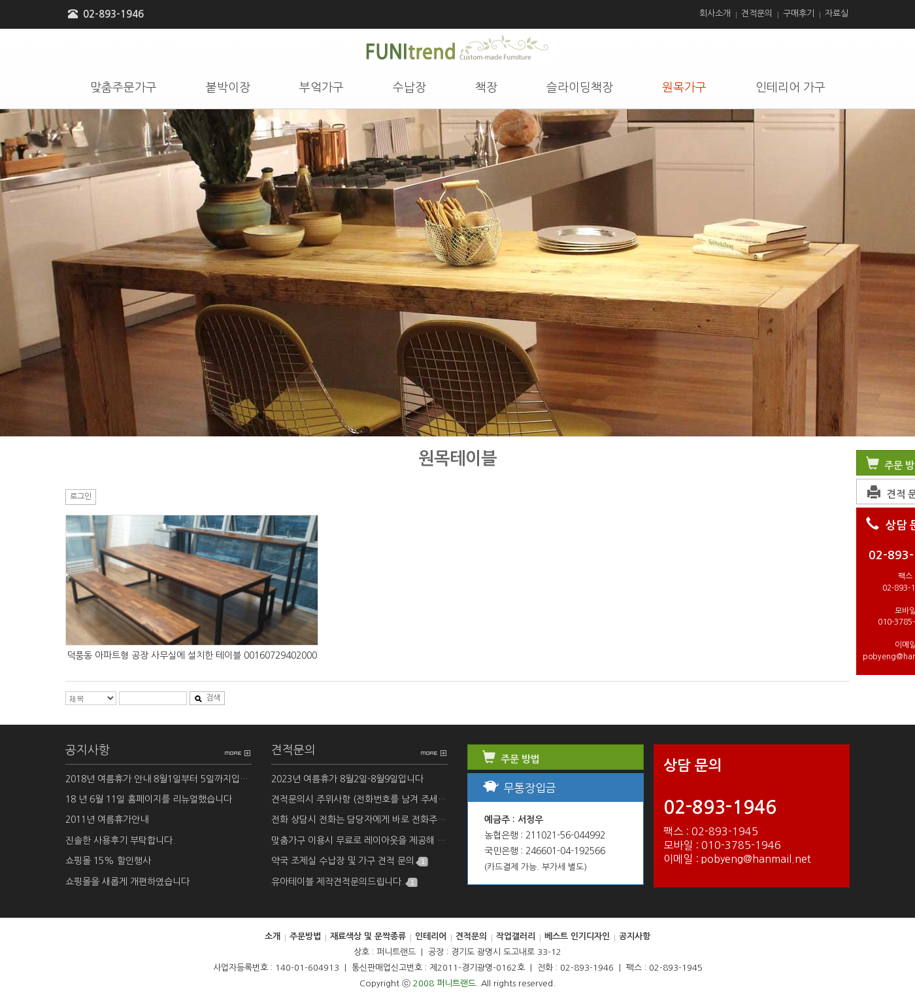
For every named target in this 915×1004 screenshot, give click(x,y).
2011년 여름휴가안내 (106, 819)
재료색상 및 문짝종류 (368, 936)
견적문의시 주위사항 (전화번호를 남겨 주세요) (359, 800)
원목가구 (684, 88)
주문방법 (305, 936)
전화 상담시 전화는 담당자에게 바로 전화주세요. (359, 820)
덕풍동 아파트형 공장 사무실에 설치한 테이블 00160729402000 (192, 655)
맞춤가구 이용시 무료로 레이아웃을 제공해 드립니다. (359, 841)
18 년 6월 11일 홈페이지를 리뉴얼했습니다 (148, 799)
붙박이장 (228, 88)
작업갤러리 (515, 936)
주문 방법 (510, 759)
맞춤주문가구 (123, 88)
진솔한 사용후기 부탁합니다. (120, 840)
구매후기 (798, 13)
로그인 (81, 496)
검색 (207, 698)
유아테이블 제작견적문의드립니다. (344, 882)
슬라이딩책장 (579, 88)
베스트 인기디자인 (577, 936)
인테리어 (430, 936)
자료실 (836, 13)
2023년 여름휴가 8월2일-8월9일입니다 (347, 779)
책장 (486, 88)
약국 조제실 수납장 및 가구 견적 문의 (349, 861)
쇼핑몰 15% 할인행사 (108, 860)
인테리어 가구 (790, 88)
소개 (272, 936)
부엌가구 (321, 88)
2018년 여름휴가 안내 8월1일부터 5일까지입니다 (158, 779)
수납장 (409, 88)
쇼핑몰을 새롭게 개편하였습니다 (127, 881)
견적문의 (757, 13)
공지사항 (87, 750)
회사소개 (715, 13)
